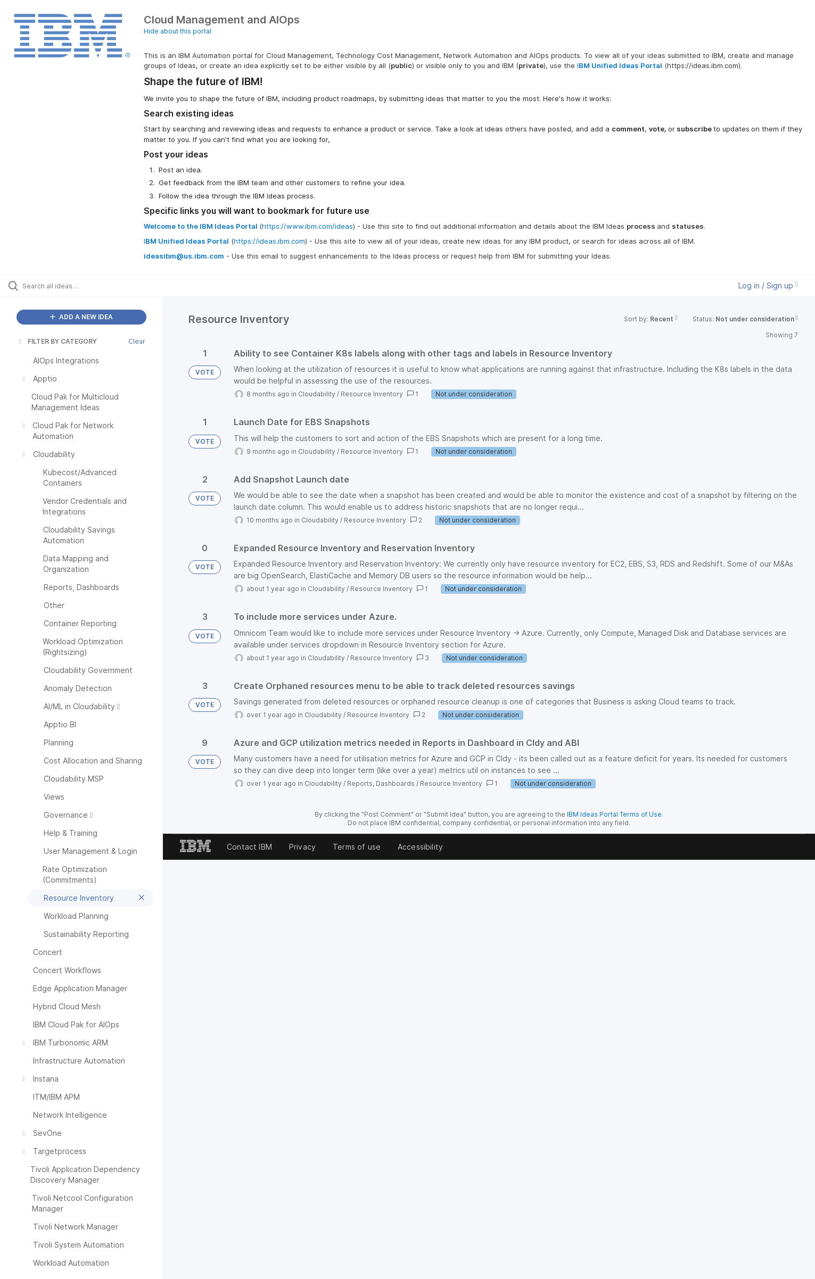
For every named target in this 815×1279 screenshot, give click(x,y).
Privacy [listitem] (302, 846)
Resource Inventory (372, 394)
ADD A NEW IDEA (81, 317)
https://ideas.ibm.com (269, 241)
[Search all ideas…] (94, 285)
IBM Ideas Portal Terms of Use (614, 814)
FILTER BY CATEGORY (57, 341)
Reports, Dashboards (381, 783)
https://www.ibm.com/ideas (307, 226)
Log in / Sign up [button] (768, 285)
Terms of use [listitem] (357, 846)
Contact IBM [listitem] (249, 846)
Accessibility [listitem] (420, 846)
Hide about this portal (177, 31)
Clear (136, 341)
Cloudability (316, 394)
